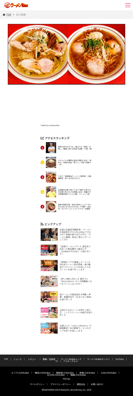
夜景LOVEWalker (87, 372)
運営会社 (81, 384)
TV (56, 361)
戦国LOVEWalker (78, 374)
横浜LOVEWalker (42, 372)
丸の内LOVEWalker (56, 374)
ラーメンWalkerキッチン (98, 359)
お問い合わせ (97, 384)
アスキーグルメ (70, 361)
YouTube (119, 359)
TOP (7, 14)
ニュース (18, 359)
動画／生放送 (49, 359)
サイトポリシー (37, 384)
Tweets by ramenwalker (50, 125)
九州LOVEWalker (108, 372)
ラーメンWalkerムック (71, 359)
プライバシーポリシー (60, 384)
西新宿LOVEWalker (65, 372)
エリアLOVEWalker (20, 372)
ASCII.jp (66, 378)
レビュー (33, 359)
